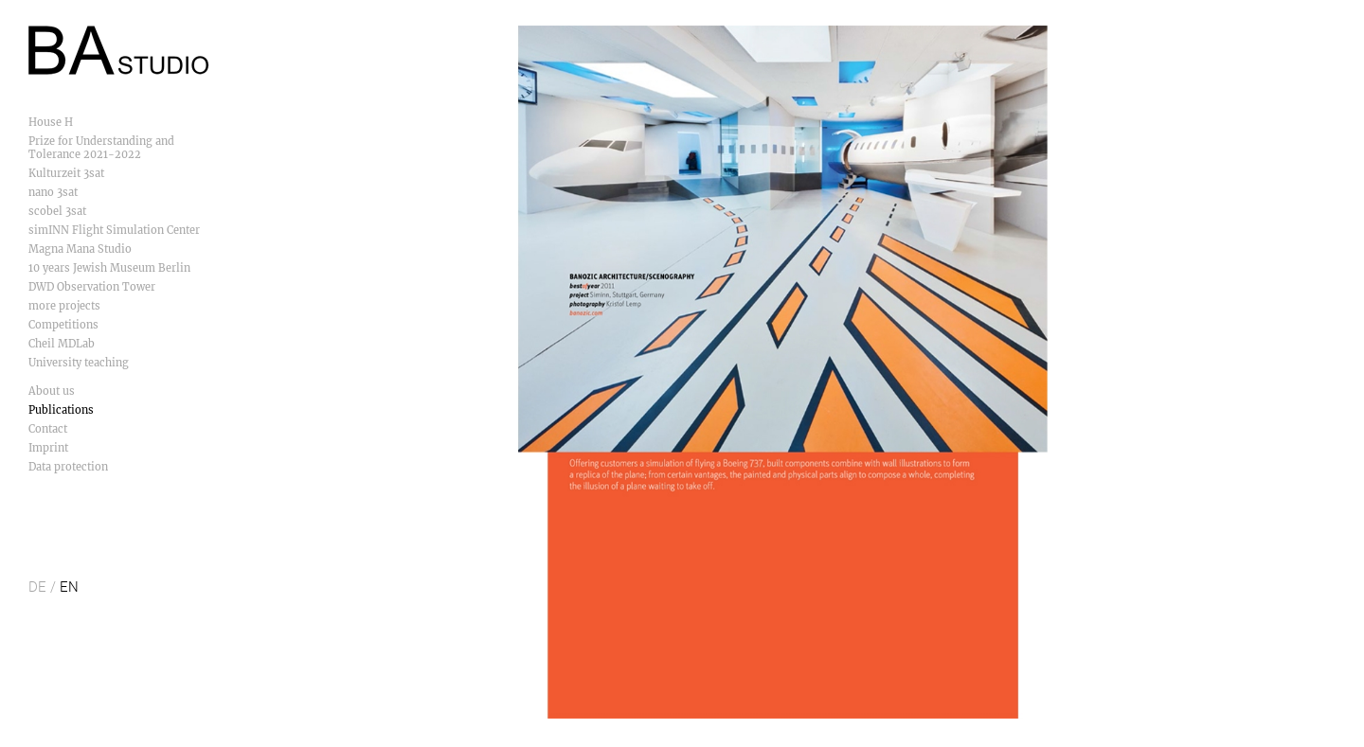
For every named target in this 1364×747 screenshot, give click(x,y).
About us (51, 391)
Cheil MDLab (61, 343)
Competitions (63, 324)
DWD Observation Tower (91, 286)
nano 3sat (53, 192)
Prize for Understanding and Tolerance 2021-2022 (101, 147)
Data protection (68, 466)
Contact (47, 429)
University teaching (78, 362)
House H (50, 122)
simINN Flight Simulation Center (114, 230)
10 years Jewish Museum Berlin (109, 268)
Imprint (48, 447)
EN (69, 587)
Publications (61, 410)
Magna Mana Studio (80, 249)
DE (37, 587)
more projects (64, 305)
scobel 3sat (57, 211)
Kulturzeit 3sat (66, 173)
